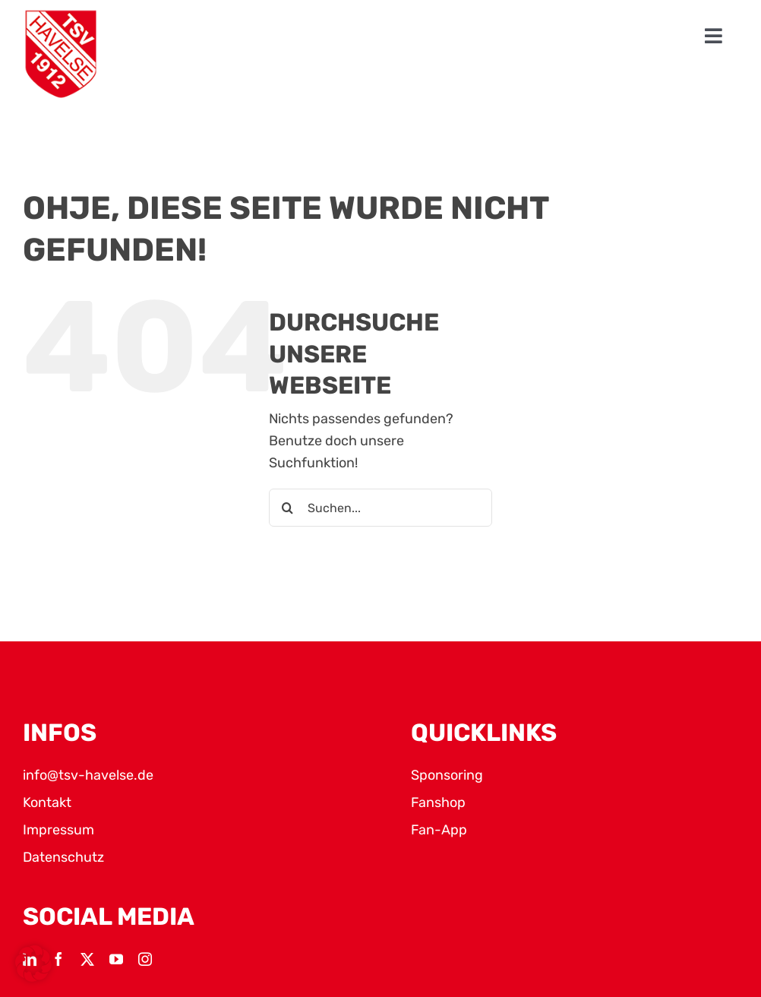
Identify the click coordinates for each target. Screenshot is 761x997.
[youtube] (116, 959)
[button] (33, 963)
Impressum (58, 829)
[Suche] (288, 508)
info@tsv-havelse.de (88, 775)
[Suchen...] (380, 508)
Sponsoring (447, 775)
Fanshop (438, 802)
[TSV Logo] (61, 54)
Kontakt (47, 802)
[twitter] (87, 959)
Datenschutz (63, 857)
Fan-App (439, 829)
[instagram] (145, 959)
